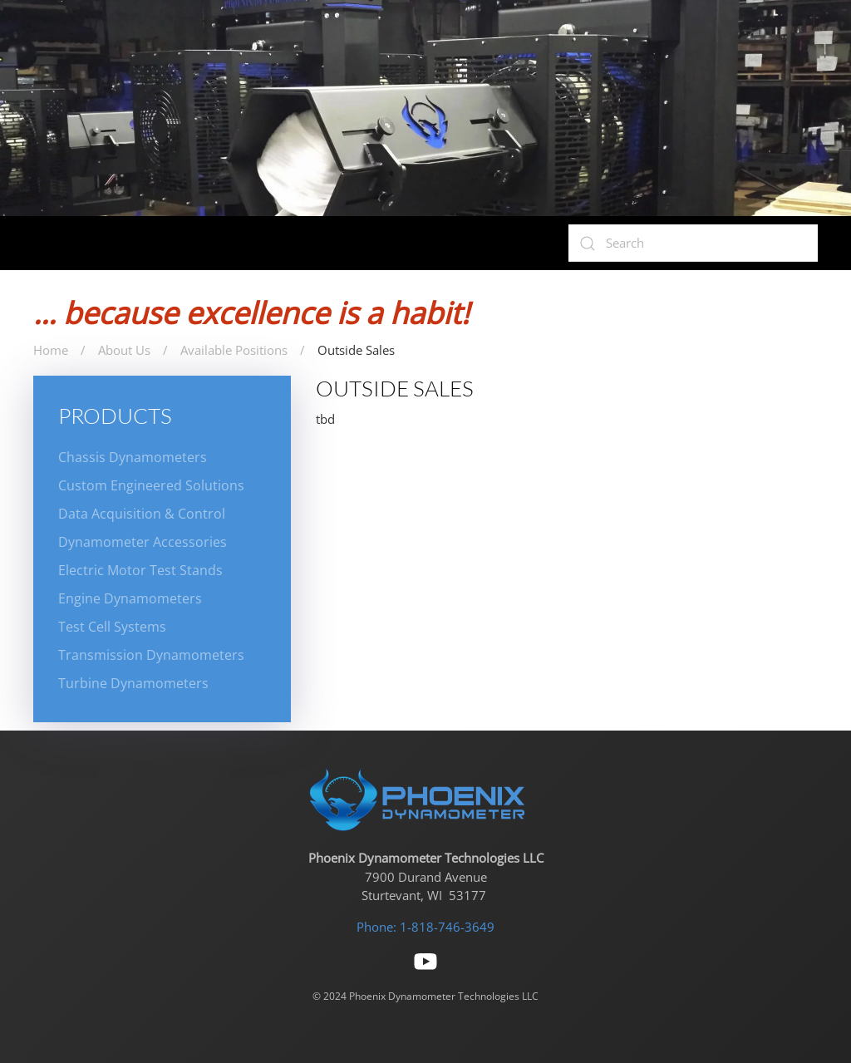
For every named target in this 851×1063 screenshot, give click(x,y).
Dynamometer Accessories (142, 542)
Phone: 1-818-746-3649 (425, 926)
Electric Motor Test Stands (140, 570)
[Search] (693, 243)
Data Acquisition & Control (141, 513)
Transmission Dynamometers (151, 655)
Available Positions (234, 350)
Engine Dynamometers (130, 598)
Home (50, 350)
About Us (124, 350)
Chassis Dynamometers (132, 457)
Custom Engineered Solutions (151, 485)
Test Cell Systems (112, 627)
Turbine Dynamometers (133, 683)
